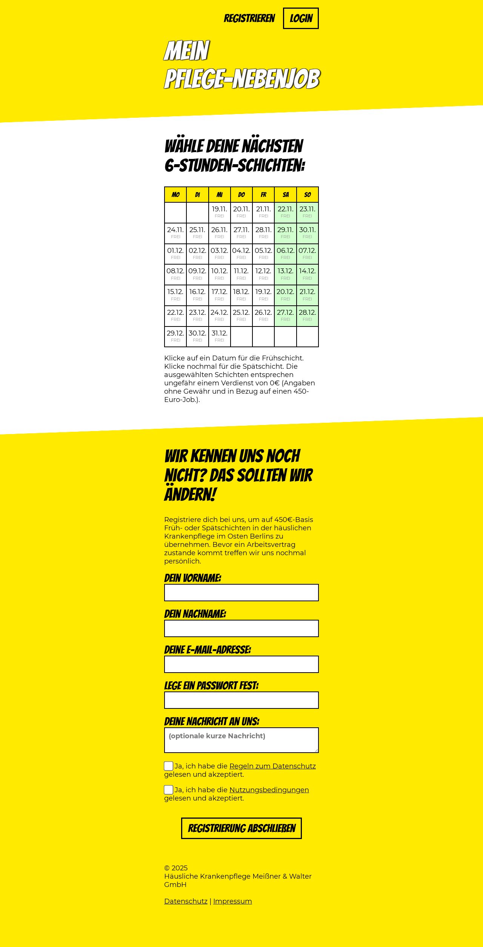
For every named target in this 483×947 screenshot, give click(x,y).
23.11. (307, 212)
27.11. (241, 232)
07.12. (307, 253)
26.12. (263, 315)
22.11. (286, 212)
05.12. (263, 253)
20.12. (285, 294)
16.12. (197, 294)
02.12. (197, 253)
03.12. (219, 253)
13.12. (286, 273)
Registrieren (249, 18)
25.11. (197, 232)
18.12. (241, 294)
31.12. (220, 336)
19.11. (219, 212)
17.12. (220, 294)
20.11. (241, 212)
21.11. (263, 212)
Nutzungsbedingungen (269, 790)
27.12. (285, 315)
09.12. (197, 273)
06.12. (286, 253)
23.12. (197, 315)
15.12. (175, 294)
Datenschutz (186, 901)
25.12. (241, 315)
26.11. (219, 232)
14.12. (307, 273)
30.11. (307, 232)
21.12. (307, 294)
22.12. (175, 315)
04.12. (241, 253)
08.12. (175, 273)
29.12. (175, 336)
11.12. (241, 273)
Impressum (232, 901)
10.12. (219, 273)
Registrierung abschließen (241, 828)
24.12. (219, 315)
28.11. (263, 232)
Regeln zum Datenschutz (272, 766)
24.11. (175, 232)
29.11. (285, 232)
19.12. (263, 294)
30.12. (197, 336)
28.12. (307, 315)
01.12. (175, 253)
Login (301, 18)
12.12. (263, 273)
